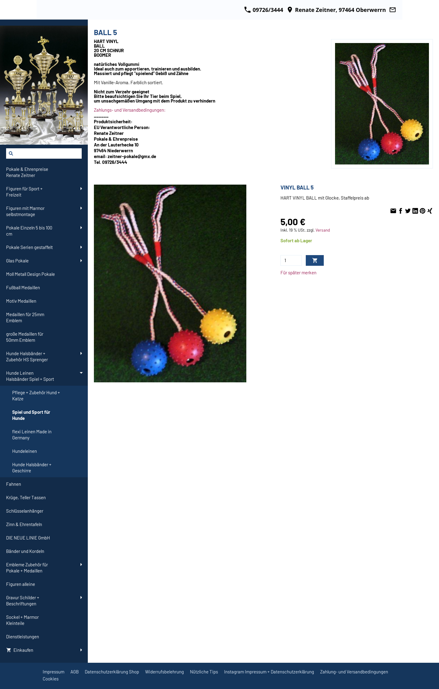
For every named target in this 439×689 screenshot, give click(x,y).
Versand (323, 230)
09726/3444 (263, 9)
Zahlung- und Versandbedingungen (354, 671)
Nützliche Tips (204, 671)
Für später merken (298, 272)
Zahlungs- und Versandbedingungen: (130, 110)
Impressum (53, 671)
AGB (74, 671)
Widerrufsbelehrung (164, 671)
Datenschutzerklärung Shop (112, 671)
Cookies (51, 678)
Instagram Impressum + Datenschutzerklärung (269, 671)
